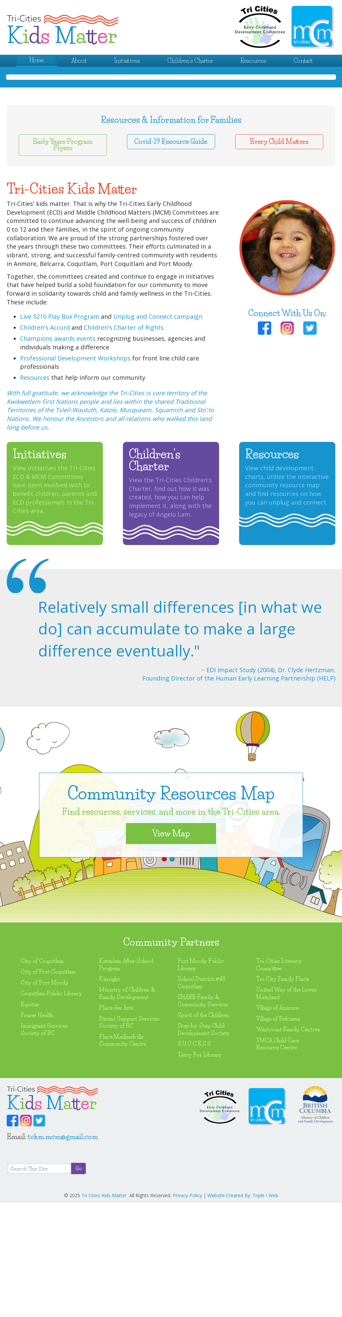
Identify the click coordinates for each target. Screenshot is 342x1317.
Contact (303, 60)
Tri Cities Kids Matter (104, 1309)
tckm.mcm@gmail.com (63, 1251)
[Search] (39, 1282)
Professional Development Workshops (75, 472)
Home (36, 60)
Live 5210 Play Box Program (59, 431)
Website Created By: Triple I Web (242, 1309)
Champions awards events (58, 453)
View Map (171, 947)
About (79, 60)
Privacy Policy (187, 1309)
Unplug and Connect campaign (157, 431)
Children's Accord (45, 442)
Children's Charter (190, 60)
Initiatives (127, 60)
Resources (253, 60)
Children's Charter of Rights (124, 442)
